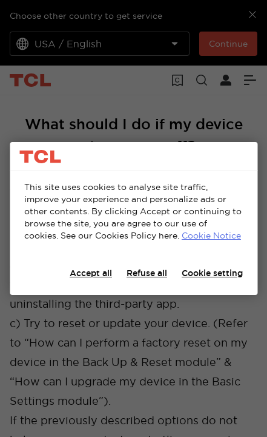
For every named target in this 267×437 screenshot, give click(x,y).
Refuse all (147, 273)
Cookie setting (212, 273)
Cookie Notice (211, 235)
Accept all (91, 273)
